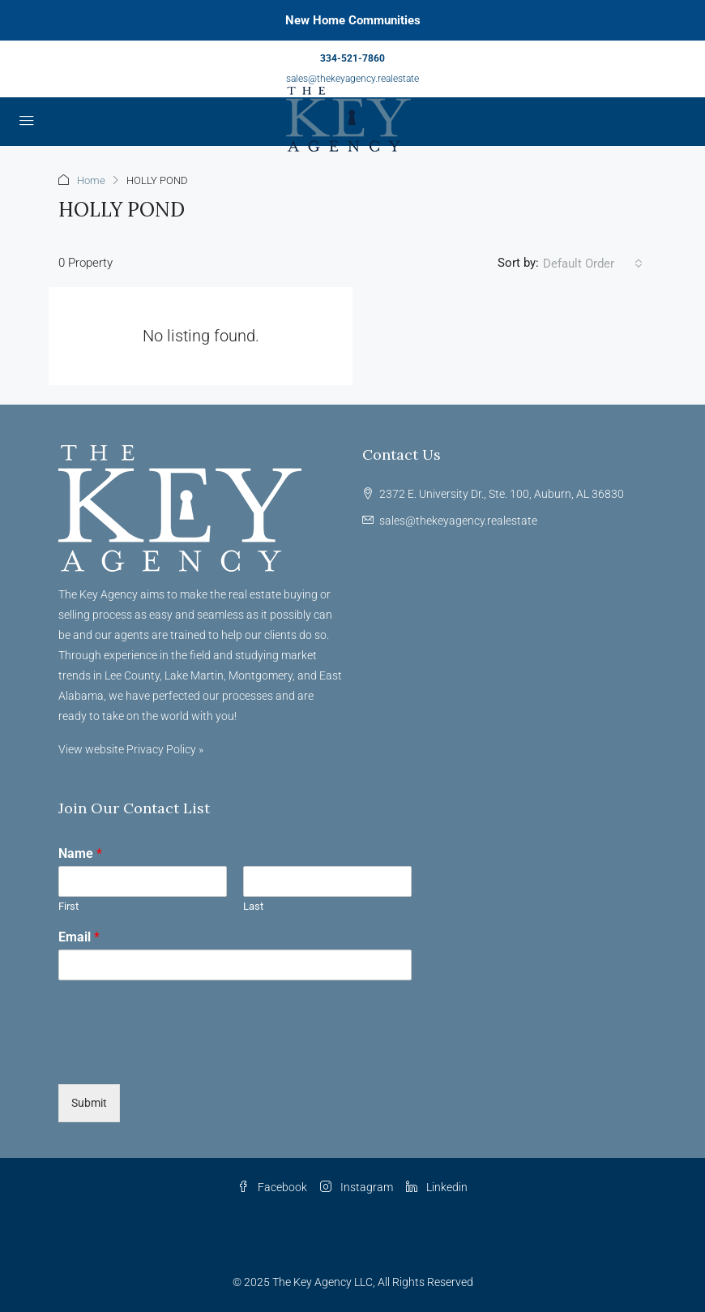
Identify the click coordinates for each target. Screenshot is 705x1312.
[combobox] (592, 264)
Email (79, 937)
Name (80, 853)
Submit (89, 1102)
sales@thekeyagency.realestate (352, 78)
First (68, 906)
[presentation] (181, 1057)
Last (253, 906)
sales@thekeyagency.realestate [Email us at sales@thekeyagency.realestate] (458, 520)
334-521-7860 (352, 58)
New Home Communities (353, 20)
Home (91, 180)
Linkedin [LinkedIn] (437, 1187)
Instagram (356, 1187)
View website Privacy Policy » (130, 749)
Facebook (272, 1187)
